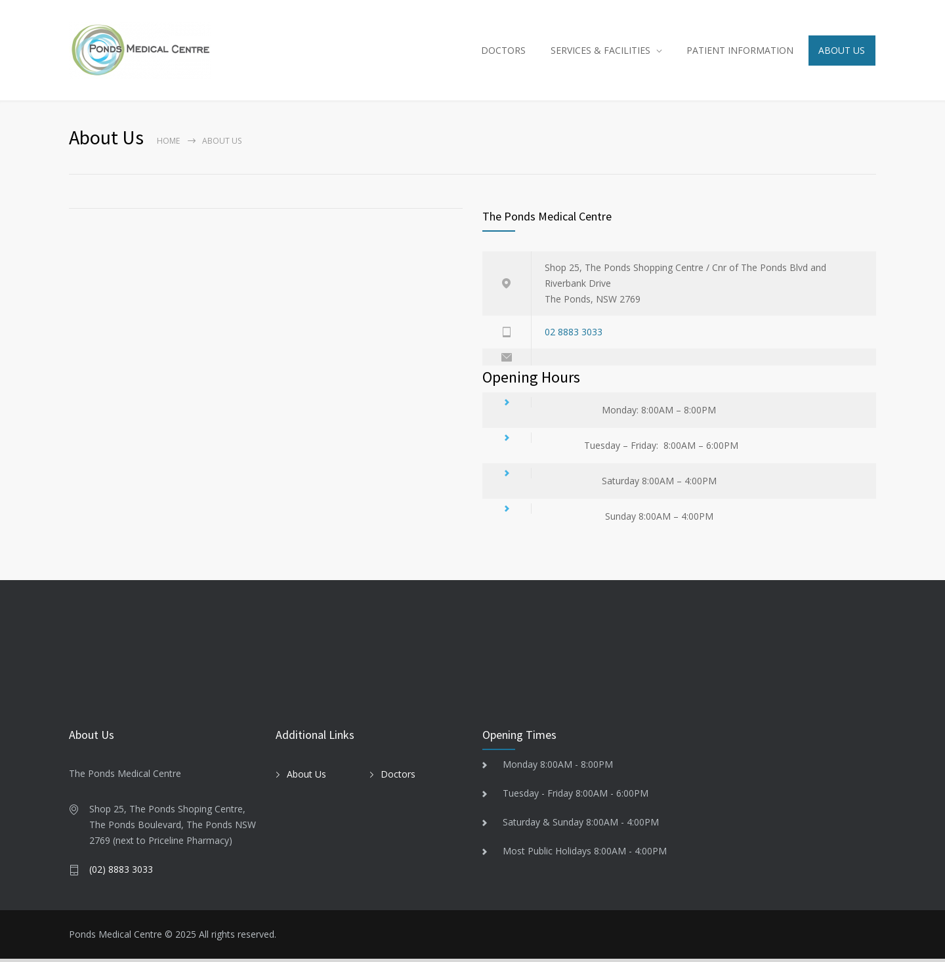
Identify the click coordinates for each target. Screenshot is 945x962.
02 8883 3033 (573, 335)
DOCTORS (503, 51)
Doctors (398, 776)
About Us (306, 776)
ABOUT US (841, 51)
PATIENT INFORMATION (739, 51)
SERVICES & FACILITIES (600, 51)
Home (168, 144)
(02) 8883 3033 (121, 872)
